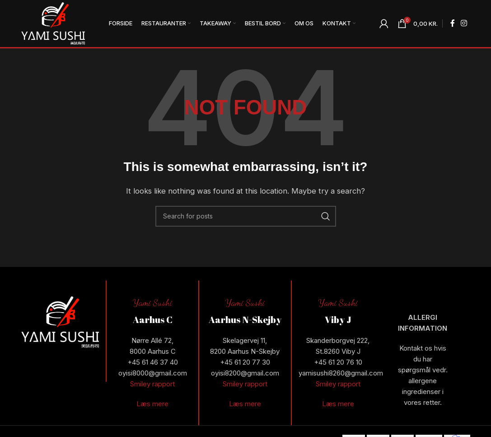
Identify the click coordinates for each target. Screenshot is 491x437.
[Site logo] (53, 23)
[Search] (245, 216)
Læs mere (152, 403)
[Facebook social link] (452, 23)
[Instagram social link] (464, 23)
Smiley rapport (152, 384)
